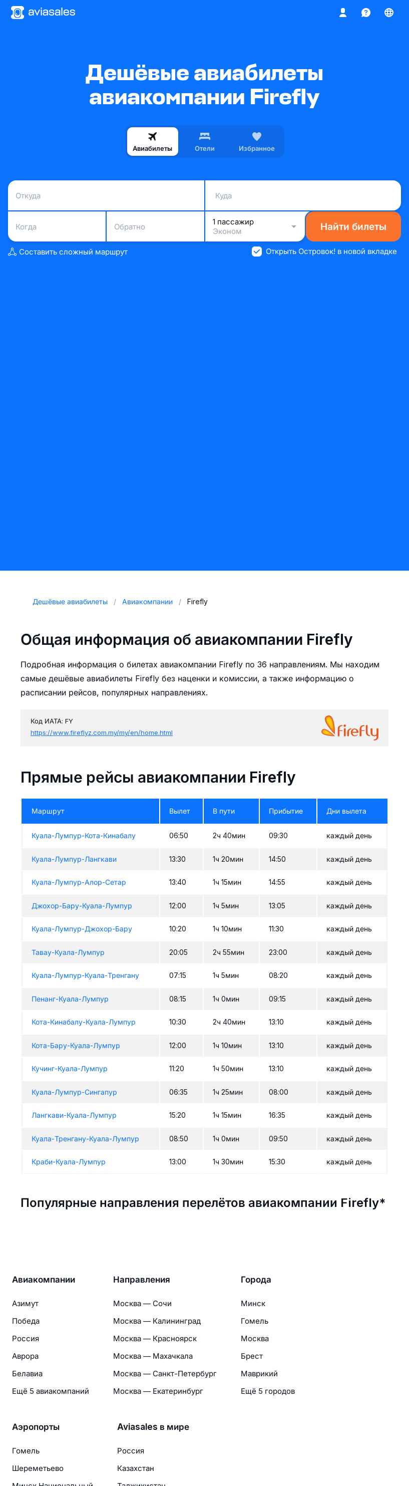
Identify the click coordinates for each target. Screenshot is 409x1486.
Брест (252, 1356)
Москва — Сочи (142, 1303)
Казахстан (135, 1468)
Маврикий (259, 1373)
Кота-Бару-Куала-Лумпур (76, 1045)
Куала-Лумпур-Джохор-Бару (82, 928)
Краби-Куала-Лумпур (69, 1161)
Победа (26, 1321)
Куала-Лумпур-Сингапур (74, 1092)
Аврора (25, 1356)
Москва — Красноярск (155, 1338)
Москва (255, 1338)
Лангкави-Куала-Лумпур (74, 1115)
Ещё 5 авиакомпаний (50, 1391)
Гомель (254, 1321)
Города (256, 1280)
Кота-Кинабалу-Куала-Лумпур (84, 1022)
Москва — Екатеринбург (158, 1391)
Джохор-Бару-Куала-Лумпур (82, 905)
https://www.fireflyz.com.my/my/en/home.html (102, 732)
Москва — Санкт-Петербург (165, 1373)
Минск (253, 1303)
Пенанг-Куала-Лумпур (70, 999)
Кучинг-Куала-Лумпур (70, 1068)
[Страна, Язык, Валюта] (389, 13)
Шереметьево (38, 1468)
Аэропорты (36, 1427)
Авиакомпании (43, 1280)
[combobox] (106, 195)
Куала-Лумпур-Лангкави (74, 859)
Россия (25, 1338)
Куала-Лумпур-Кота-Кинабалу (84, 835)
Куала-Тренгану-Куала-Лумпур (85, 1138)
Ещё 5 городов (268, 1391)
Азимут (25, 1303)
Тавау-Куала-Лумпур (68, 952)
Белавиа (27, 1373)
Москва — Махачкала (153, 1356)
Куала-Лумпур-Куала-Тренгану (85, 975)
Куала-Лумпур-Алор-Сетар (79, 882)
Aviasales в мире (153, 1427)
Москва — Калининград (157, 1321)
